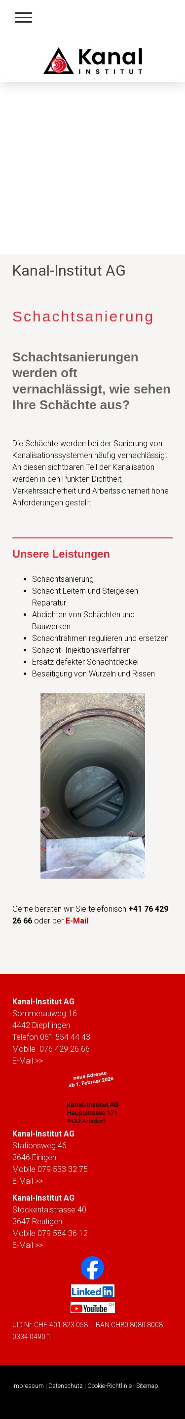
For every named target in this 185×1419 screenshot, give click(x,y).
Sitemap (147, 1385)
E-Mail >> (27, 1060)
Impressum (28, 1385)
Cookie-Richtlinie (109, 1385)
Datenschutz (65, 1385)
